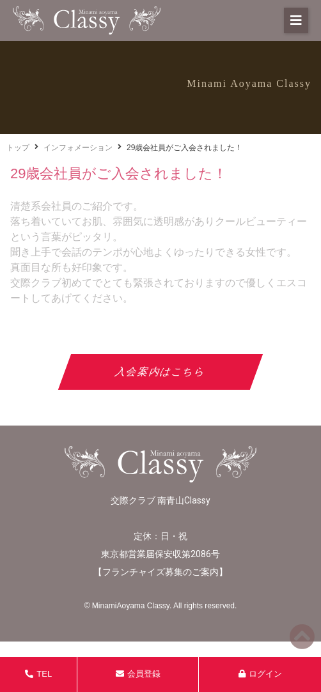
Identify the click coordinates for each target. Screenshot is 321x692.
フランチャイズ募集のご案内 (160, 572)
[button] (296, 20)
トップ (17, 147)
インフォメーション (78, 147)
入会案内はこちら (161, 371)
